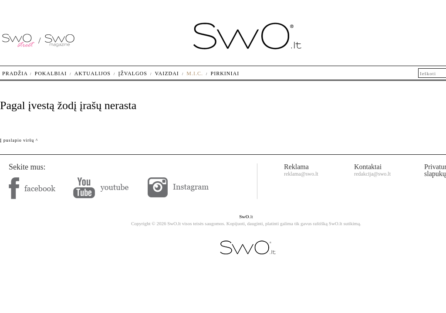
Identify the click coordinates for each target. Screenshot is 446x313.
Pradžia (15, 73)
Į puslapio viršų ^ (19, 140)
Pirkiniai (225, 73)
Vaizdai (167, 73)
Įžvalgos (132, 73)
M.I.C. (194, 73)
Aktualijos (92, 73)
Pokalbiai (51, 73)
